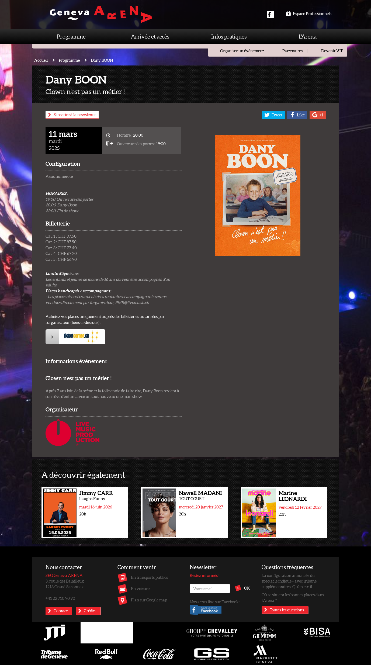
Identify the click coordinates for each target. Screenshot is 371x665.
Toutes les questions (287, 609)
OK (247, 588)
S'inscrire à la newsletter (75, 114)
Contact (61, 610)
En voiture (140, 588)
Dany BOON (102, 60)
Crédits (90, 610)
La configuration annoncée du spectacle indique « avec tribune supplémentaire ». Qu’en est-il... (289, 581)
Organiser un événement (242, 50)
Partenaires (292, 50)
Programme (71, 36)
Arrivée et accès (150, 36)
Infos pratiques (229, 36)
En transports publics (149, 577)
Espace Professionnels (308, 13)
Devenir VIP (332, 50)
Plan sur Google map (149, 599)
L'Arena (308, 36)
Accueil (41, 60)
